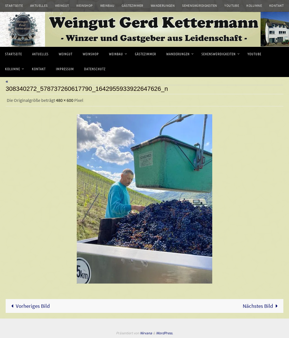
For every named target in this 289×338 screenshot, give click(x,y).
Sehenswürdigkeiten (199, 5)
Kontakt (276, 5)
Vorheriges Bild (29, 305)
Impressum (14, 13)
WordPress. (164, 333)
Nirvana (146, 333)
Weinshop (84, 5)
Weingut (62, 5)
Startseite (14, 5)
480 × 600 (64, 100)
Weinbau (107, 5)
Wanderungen (163, 5)
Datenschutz (42, 13)
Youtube (231, 5)
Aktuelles (39, 5)
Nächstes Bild (262, 305)
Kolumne (254, 5)
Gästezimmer (132, 5)
